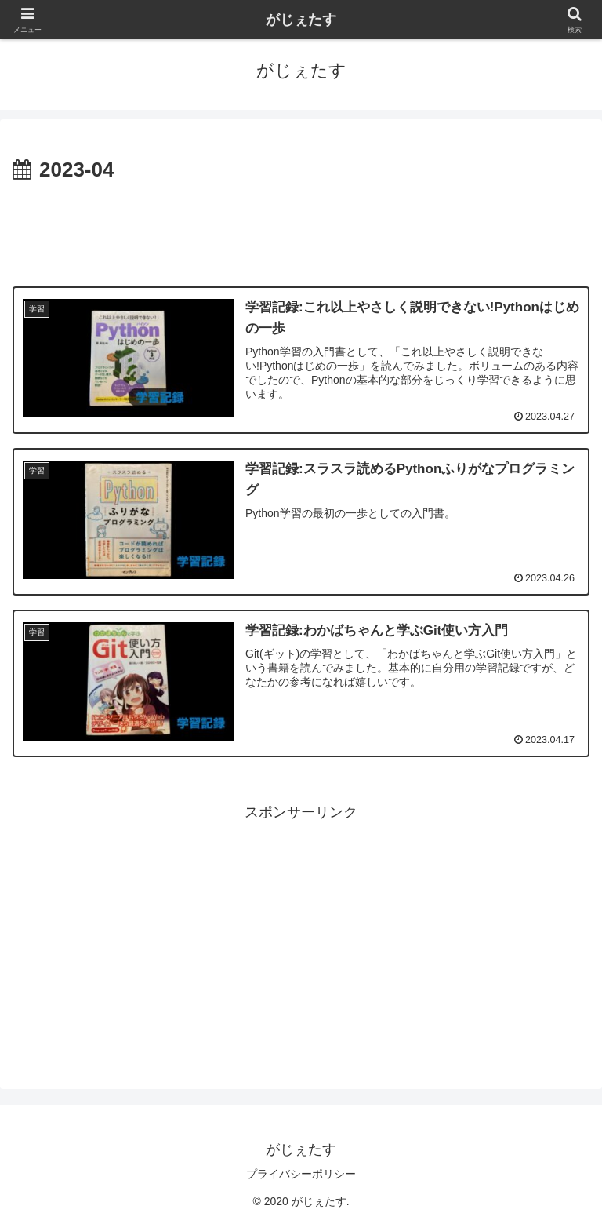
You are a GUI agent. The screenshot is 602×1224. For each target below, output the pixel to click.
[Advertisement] (301, 230)
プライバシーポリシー (301, 1174)
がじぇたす (301, 19)
